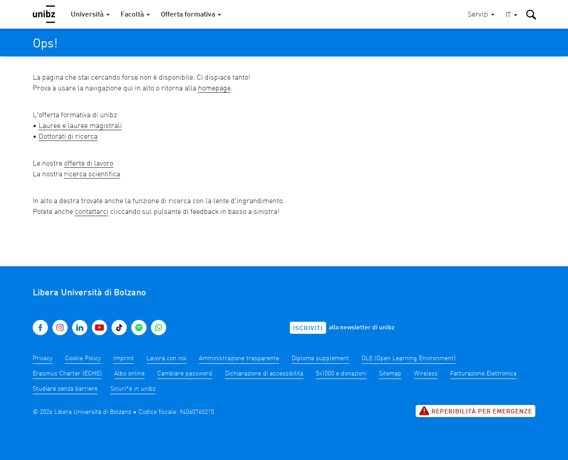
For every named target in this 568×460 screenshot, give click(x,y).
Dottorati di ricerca (68, 137)
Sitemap (390, 374)
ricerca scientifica (92, 174)
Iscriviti (308, 328)
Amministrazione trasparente (239, 358)
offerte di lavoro (88, 163)
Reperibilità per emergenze (475, 410)
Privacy (42, 358)
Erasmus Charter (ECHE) (67, 374)
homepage (214, 88)
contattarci (91, 212)
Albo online (129, 374)
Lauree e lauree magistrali (80, 126)
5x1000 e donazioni (341, 374)
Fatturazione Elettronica (483, 374)
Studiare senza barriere (65, 389)
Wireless (426, 374)
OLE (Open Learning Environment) (408, 358)
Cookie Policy (83, 358)
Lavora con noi (166, 358)
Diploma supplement (320, 358)
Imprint (123, 358)
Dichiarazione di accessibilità (264, 374)
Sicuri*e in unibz (132, 389)
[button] (511, 15)
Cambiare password (184, 374)
